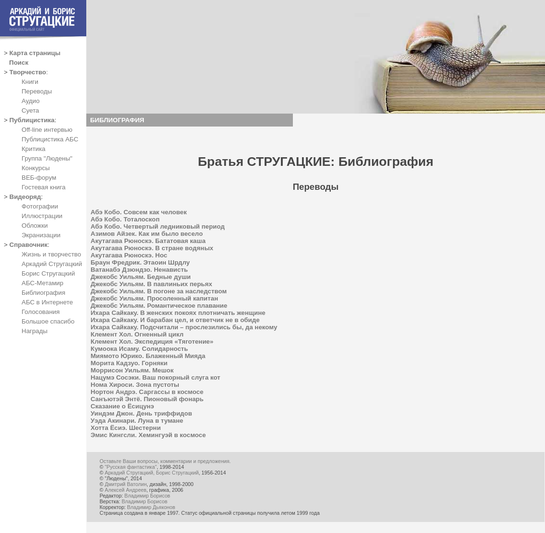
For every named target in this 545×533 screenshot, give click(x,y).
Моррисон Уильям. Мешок (132, 370)
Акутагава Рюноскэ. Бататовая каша (148, 240)
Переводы (37, 91)
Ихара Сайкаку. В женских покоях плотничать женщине (178, 312)
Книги (30, 81)
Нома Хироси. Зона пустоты (135, 384)
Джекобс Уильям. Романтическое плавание (159, 305)
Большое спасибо (48, 321)
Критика (34, 148)
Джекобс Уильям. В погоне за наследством (159, 291)
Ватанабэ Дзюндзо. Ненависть (139, 269)
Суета (30, 110)
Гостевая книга (44, 187)
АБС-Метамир (42, 283)
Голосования (40, 311)
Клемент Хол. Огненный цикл (137, 334)
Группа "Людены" (47, 158)
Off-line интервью (47, 129)
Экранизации (41, 235)
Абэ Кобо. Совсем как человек (139, 212)
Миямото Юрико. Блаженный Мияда (148, 355)
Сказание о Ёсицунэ (122, 406)
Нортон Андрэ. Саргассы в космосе (147, 391)
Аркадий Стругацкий (52, 263)
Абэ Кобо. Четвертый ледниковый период (158, 226)
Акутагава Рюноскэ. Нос (129, 255)
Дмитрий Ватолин (126, 484)
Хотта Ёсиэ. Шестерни (126, 427)
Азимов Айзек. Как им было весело (147, 233)
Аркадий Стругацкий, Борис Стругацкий (152, 472)
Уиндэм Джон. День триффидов (141, 413)
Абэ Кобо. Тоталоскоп (125, 219)
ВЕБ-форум (39, 177)
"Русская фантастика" (131, 467)
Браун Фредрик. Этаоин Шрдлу (140, 262)
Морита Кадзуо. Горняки (129, 363)
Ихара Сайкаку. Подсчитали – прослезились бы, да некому (184, 327)
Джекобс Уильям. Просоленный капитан (154, 298)
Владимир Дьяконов (151, 507)
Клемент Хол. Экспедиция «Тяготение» (152, 341)
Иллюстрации (42, 216)
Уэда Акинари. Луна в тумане (137, 420)
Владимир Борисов (147, 495)
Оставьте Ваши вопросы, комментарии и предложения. (165, 461)
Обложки (35, 225)
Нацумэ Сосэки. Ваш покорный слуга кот (155, 377)
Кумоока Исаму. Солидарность (139, 348)
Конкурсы (36, 168)
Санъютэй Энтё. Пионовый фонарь (147, 399)
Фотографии (40, 206)
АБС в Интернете (47, 302)
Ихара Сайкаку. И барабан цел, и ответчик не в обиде (175, 320)
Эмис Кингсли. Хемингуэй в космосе (148, 435)
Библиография (43, 292)
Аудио (31, 100)
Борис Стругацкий (48, 273)
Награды (34, 331)
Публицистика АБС (50, 139)
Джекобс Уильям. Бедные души (141, 276)
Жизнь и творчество (51, 254)
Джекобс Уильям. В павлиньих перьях (151, 284)
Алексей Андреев (126, 490)
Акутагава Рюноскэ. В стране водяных (152, 248)
